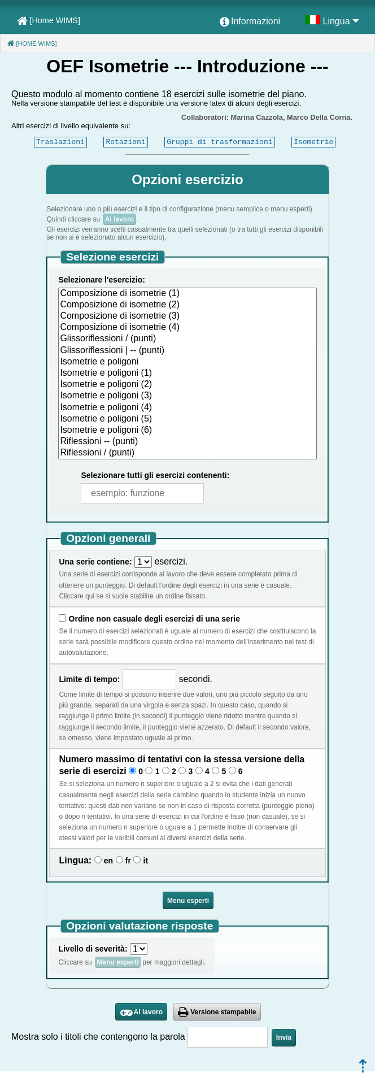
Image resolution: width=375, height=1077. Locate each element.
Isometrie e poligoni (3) (187, 396)
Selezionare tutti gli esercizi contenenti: (155, 475)
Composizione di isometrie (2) (187, 305)
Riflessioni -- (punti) (187, 442)
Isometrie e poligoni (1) (187, 373)
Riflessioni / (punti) (187, 453)
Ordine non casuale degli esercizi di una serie (154, 618)
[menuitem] (250, 22)
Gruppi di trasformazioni (219, 142)
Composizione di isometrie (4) (187, 327)
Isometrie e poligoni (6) (187, 430)
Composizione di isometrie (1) (187, 293)
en (108, 860)
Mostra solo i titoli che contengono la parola (98, 1036)
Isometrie (313, 142)
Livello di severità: (92, 948)
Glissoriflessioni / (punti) (187, 339)
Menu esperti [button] (188, 901)
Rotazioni (125, 142)
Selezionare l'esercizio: (101, 279)
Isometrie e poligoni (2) (187, 384)
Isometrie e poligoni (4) (187, 408)
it (146, 860)
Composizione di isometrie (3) (187, 316)
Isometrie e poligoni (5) (187, 419)
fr (128, 860)
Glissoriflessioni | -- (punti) (187, 351)
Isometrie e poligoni (187, 362)
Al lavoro (119, 219)
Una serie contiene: (95, 561)
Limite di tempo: (89, 679)
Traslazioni (60, 142)
